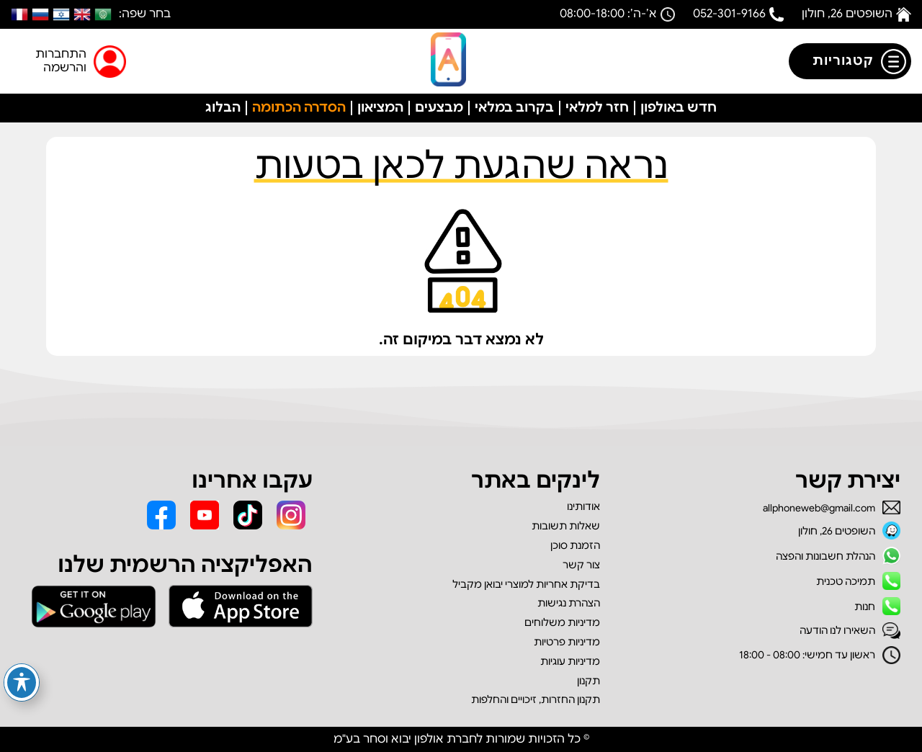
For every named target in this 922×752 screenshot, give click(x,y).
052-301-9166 (729, 13)
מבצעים (439, 107)
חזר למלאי (597, 107)
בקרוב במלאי (514, 107)
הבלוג (223, 107)
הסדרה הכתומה (299, 107)
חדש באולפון (678, 107)
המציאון (380, 107)
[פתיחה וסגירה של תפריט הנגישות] (21, 682)
